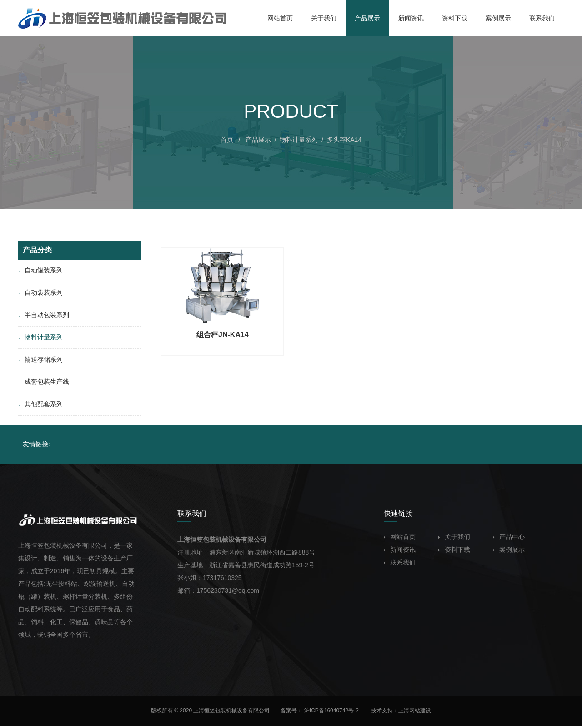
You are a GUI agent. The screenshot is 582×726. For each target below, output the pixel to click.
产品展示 (258, 139)
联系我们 (400, 562)
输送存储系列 (40, 359)
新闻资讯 (400, 549)
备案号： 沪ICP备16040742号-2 (320, 710)
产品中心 (509, 536)
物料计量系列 (299, 139)
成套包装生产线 (43, 381)
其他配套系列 (40, 404)
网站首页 (400, 536)
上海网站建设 (414, 710)
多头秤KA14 (344, 139)
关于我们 (454, 536)
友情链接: (36, 444)
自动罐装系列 (40, 270)
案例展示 (509, 549)
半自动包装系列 (43, 314)
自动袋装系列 (40, 292)
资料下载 (454, 549)
